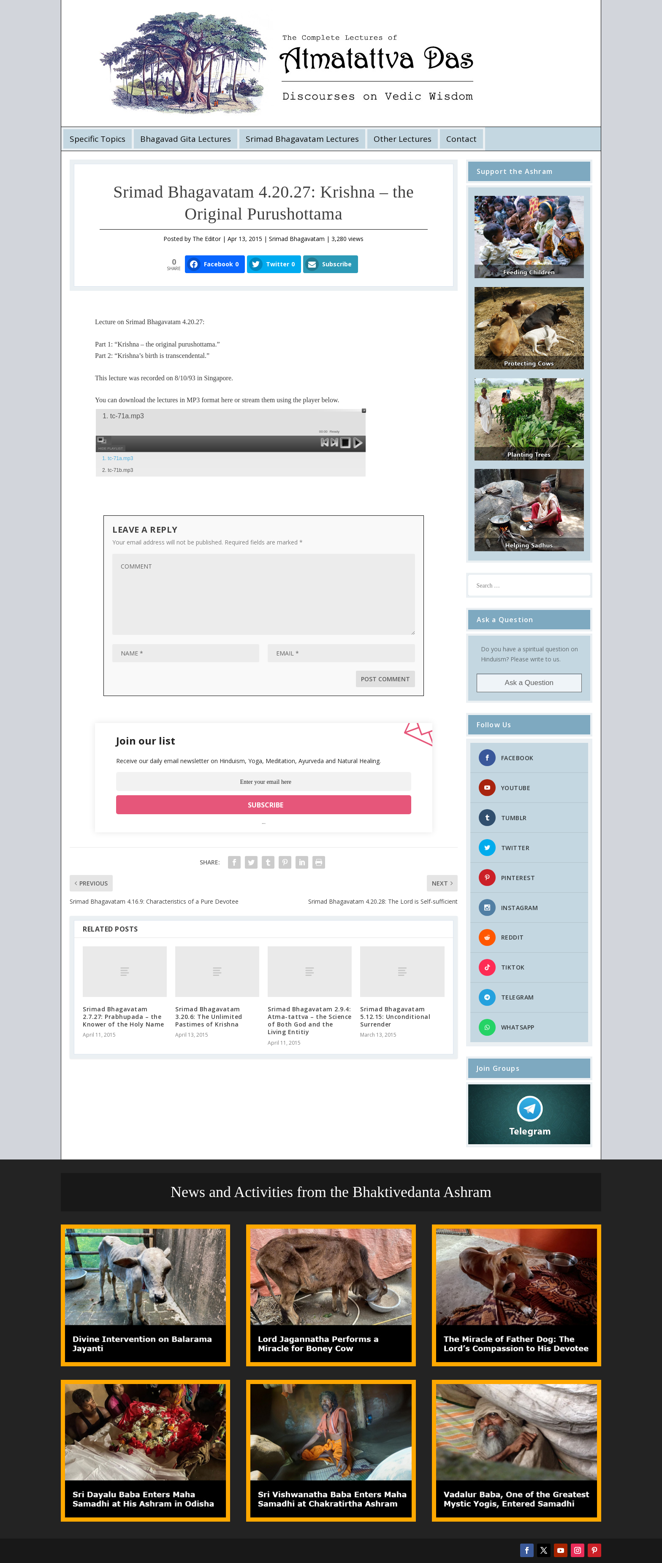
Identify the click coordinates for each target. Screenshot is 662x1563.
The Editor (207, 239)
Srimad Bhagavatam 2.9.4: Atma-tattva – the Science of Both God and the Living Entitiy (310, 1020)
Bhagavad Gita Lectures (185, 138)
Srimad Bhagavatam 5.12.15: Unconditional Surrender (395, 1016)
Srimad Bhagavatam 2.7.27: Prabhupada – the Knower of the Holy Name (123, 1016)
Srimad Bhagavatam (297, 239)
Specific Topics (97, 138)
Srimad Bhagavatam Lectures (302, 138)
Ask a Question (529, 683)
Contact (461, 138)
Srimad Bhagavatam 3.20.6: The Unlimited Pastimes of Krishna (208, 1016)
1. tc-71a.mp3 (117, 458)
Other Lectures (402, 138)
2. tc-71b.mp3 (117, 470)
